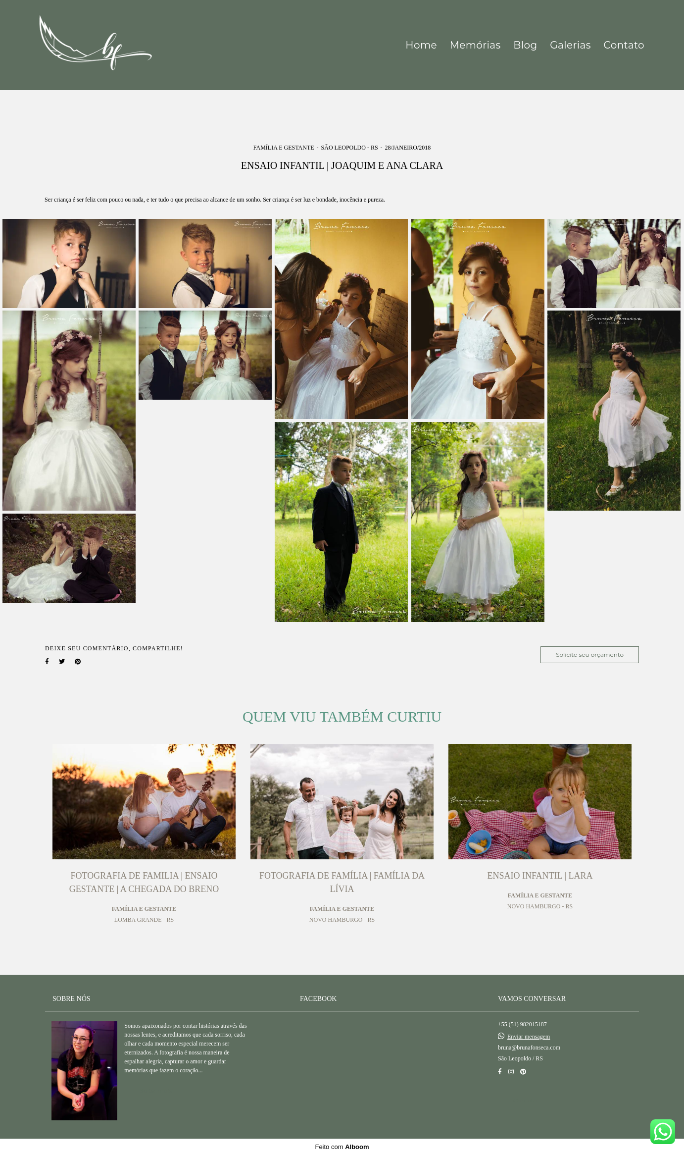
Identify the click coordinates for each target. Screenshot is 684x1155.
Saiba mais (156, 1090)
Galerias (570, 45)
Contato (624, 45)
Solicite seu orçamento (590, 654)
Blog (525, 45)
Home (421, 45)
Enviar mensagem (528, 1037)
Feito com (342, 1147)
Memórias (475, 45)
